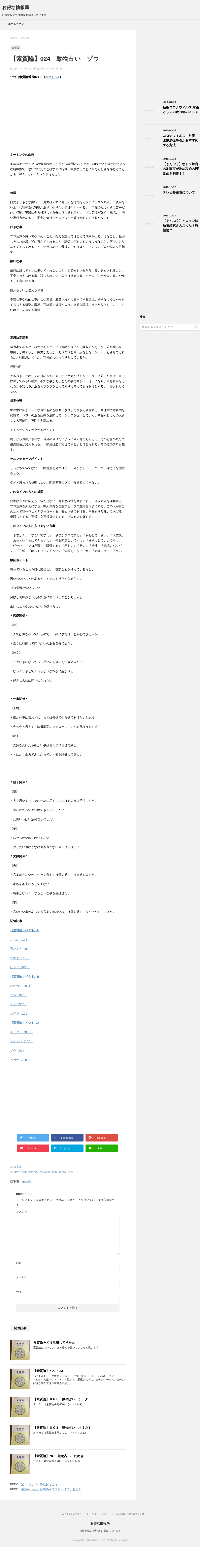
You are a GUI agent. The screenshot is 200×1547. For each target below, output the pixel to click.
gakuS (26, 1181)
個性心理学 (20, 1171)
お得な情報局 (15, 7)
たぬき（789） (20, 958)
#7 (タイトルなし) (71, 1514)
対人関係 (45, 1171)
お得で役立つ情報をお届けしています (100, 1530)
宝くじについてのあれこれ (39, 1484)
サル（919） (18, 995)
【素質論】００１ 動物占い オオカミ (62, 1427)
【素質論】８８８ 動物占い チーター (62, 1399)
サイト (20, 1291)
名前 (20, 1262)
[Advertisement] (68, 112)
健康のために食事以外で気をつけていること (51, 1489)
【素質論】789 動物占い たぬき (58, 1456)
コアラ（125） (20, 1013)
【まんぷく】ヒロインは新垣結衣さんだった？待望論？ (180, 225)
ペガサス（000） (21, 1059)
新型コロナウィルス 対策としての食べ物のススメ (181, 110)
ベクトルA (52, 77)
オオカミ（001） (21, 985)
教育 (54, 1171)
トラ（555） (18, 1004)
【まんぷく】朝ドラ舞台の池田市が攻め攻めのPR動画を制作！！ (181, 168)
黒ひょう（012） (21, 948)
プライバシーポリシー (98, 1514)
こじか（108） (20, 939)
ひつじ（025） (20, 967)
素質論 (18, 1166)
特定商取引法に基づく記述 (129, 1514)
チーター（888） (21, 1032)
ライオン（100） (21, 1041)
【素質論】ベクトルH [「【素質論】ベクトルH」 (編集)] (24, 930)
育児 (70, 1171)
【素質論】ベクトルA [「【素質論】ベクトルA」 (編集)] (24, 1022)
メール (21, 1277)
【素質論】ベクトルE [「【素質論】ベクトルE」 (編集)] (24, 976)
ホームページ (16, 23)
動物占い (33, 1171)
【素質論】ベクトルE (48, 1371)
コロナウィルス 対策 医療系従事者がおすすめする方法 (180, 140)
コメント (21, 1211)
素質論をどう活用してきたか (54, 1342)
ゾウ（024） (18, 1050)
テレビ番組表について (179, 192)
